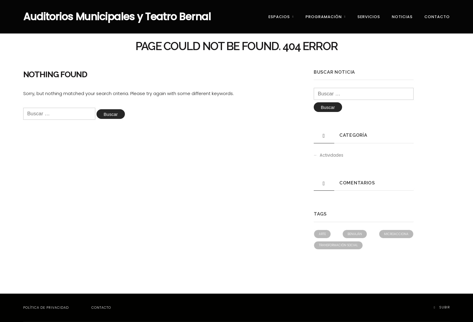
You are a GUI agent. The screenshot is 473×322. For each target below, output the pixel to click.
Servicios (368, 16)
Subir (442, 307)
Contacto (437, 16)
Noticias (402, 16)
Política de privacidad (46, 307)
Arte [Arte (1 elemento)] (322, 234)
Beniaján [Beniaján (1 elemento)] (355, 234)
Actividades (331, 156)
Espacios (279, 16)
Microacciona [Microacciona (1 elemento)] (396, 234)
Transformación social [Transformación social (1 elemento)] (338, 246)
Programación (324, 16)
